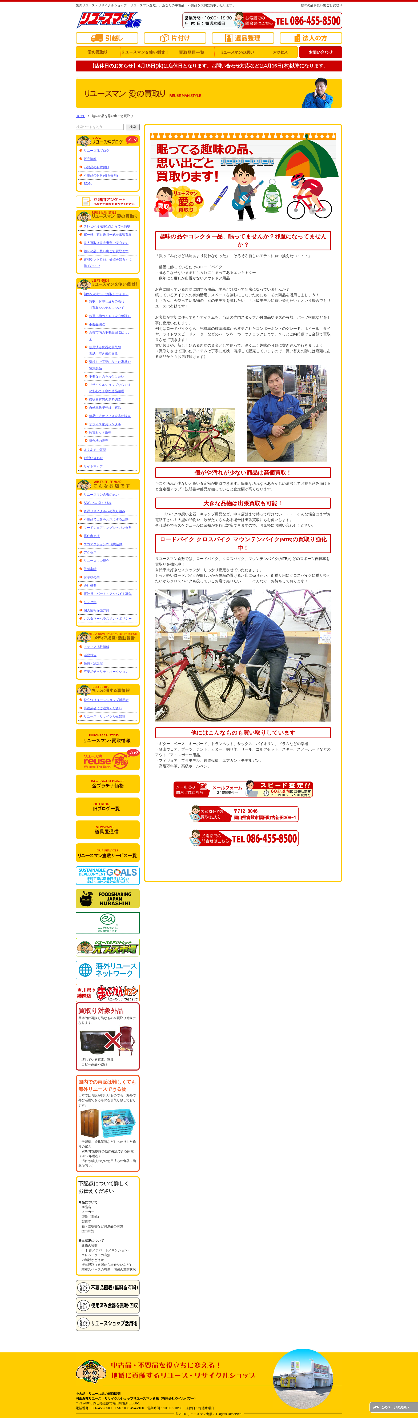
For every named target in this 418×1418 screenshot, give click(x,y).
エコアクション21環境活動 (103, 544)
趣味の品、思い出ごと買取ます (106, 251)
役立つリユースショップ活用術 (106, 700)
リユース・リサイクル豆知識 (104, 716)
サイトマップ (93, 466)
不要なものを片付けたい (106, 376)
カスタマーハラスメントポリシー (108, 618)
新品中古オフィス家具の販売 (110, 416)
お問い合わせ (93, 458)
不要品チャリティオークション (106, 672)
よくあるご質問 (95, 450)
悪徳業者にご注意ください (103, 708)
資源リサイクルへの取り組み (104, 511)
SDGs (88, 184)
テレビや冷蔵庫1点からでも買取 (107, 226)
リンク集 (90, 602)
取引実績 (90, 569)
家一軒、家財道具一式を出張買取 (108, 235)
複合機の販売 (98, 441)
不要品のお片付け (96, 167)
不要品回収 (97, 324)
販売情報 (90, 159)
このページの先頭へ (395, 1407)
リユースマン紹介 (96, 561)
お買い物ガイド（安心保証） (110, 316)
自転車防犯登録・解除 (105, 408)
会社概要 (90, 585)
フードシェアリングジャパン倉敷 (108, 528)
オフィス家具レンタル (105, 424)
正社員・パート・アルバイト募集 (108, 594)
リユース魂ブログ (96, 151)
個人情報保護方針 (96, 610)
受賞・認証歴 (93, 663)
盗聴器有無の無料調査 (105, 399)
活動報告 (90, 655)
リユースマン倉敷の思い (101, 494)
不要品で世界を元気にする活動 (106, 519)
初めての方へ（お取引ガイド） (106, 294)
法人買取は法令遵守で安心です (106, 243)
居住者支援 (92, 536)
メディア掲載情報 (96, 647)
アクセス (90, 552)
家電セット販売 (100, 432)
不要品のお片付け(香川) (101, 175)
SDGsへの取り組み (97, 503)
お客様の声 (92, 577)
